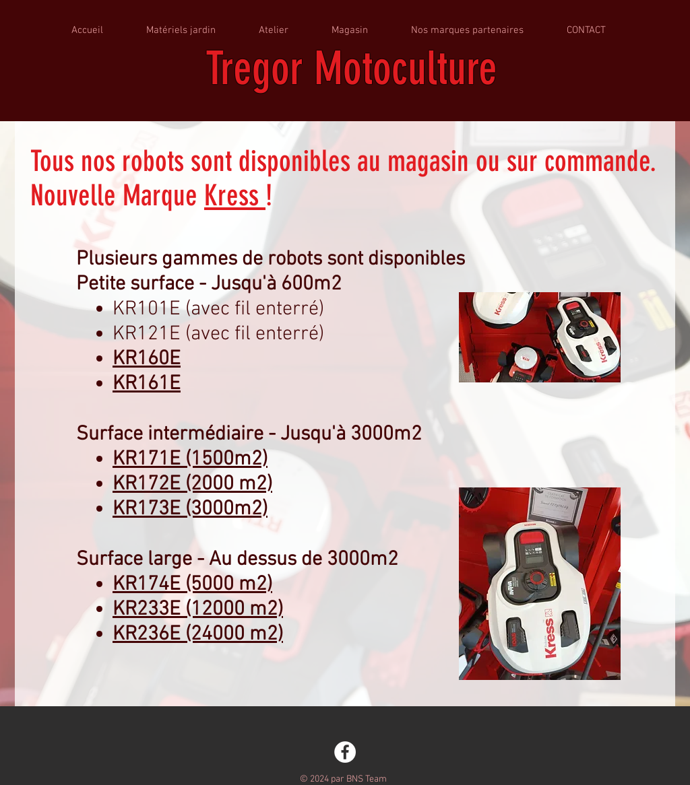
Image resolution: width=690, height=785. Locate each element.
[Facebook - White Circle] (345, 752)
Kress (234, 195)
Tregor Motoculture (351, 68)
